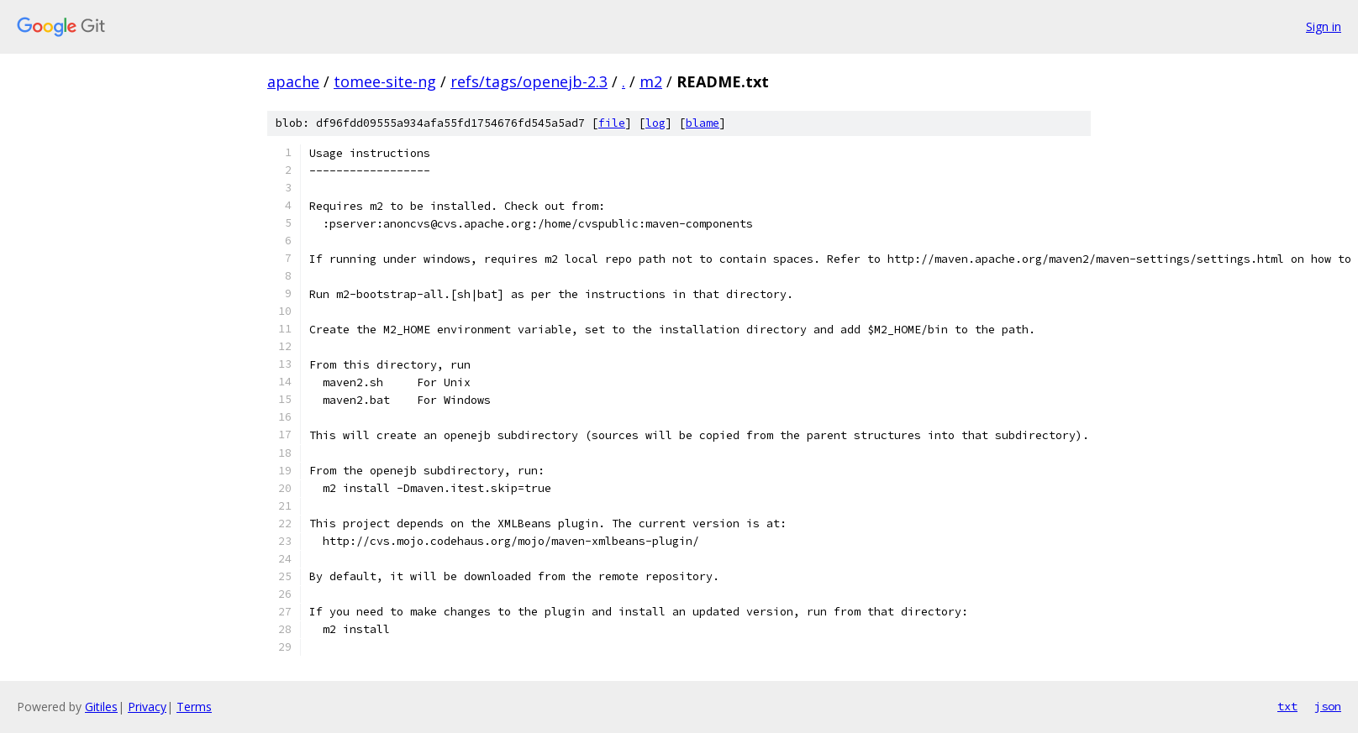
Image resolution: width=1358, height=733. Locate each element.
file (611, 123)
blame (702, 123)
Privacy (147, 707)
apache (293, 81)
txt (1287, 706)
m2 (651, 81)
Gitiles (101, 707)
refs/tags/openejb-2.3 (529, 81)
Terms (194, 707)
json (1327, 706)
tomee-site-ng (385, 81)
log (655, 123)
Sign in (1323, 26)
